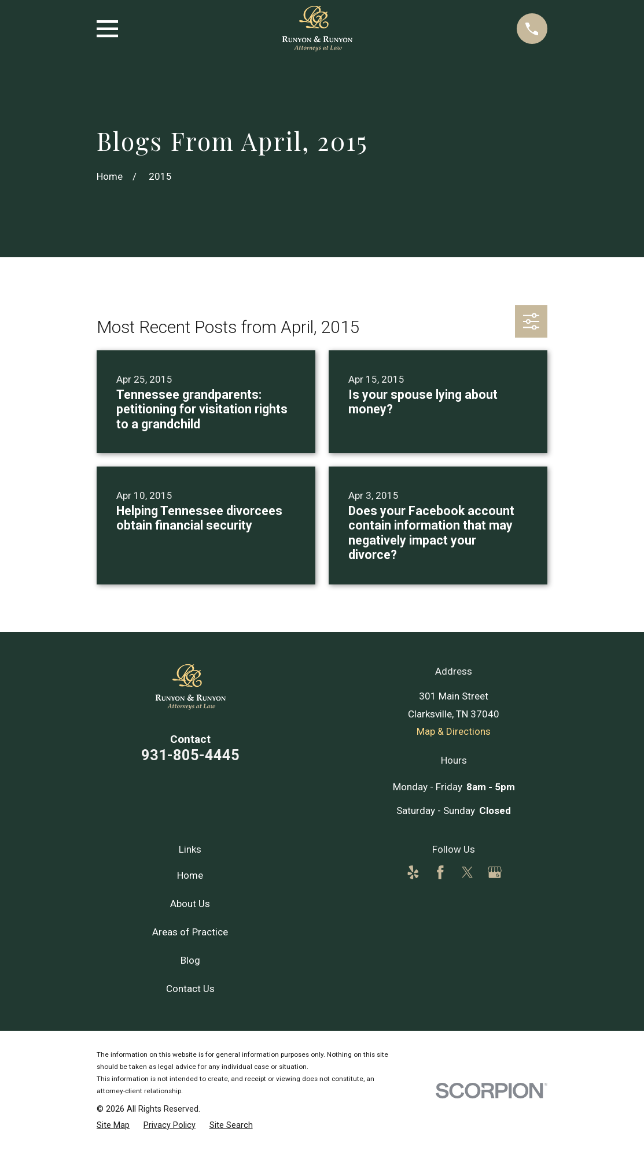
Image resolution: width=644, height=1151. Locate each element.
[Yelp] (413, 872)
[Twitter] (467, 872)
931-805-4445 (190, 755)
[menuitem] (113, 1125)
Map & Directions (454, 731)
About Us (190, 903)
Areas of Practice (190, 932)
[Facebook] (440, 872)
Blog (190, 960)
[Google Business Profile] (495, 872)
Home (190, 875)
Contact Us (190, 988)
